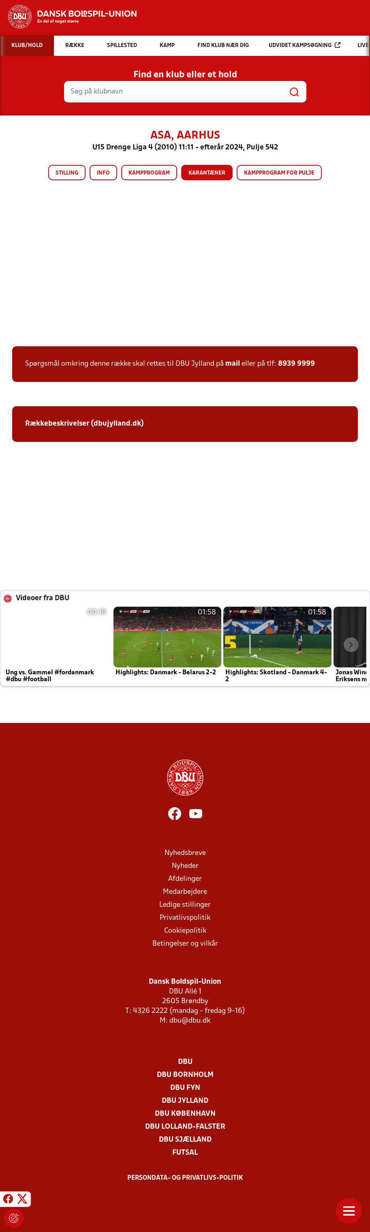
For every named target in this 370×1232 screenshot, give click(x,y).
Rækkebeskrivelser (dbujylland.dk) (84, 423)
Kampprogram (149, 173)
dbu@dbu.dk (189, 1020)
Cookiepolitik (185, 930)
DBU (185, 1062)
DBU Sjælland (185, 1139)
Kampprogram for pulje (279, 173)
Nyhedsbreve (185, 853)
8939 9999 (296, 363)
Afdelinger (185, 879)
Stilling (67, 173)
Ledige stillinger (185, 905)
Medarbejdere (185, 892)
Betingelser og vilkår (185, 943)
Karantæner (206, 173)
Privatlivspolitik (185, 917)
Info (103, 173)
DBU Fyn (185, 1088)
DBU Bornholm (185, 1075)
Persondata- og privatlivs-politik (185, 1178)
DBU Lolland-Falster (185, 1126)
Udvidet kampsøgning (304, 45)
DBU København (185, 1114)
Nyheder (185, 866)
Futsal (185, 1152)
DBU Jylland (185, 1101)
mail (232, 363)
